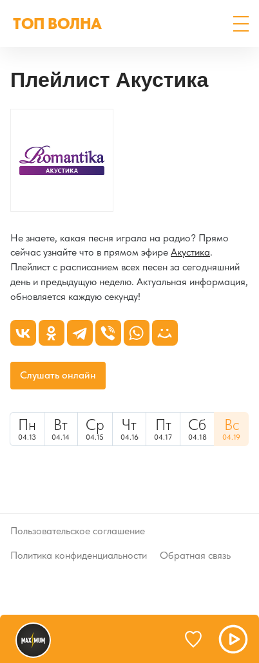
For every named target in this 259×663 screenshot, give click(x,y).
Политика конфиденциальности (78, 555)
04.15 (95, 429)
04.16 (129, 429)
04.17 (163, 429)
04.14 (61, 429)
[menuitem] (27, 429)
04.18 (197, 429)
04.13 (27, 429)
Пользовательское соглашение (77, 531)
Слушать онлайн (58, 375)
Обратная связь (195, 555)
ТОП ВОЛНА (57, 23)
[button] (241, 24)
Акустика (190, 252)
